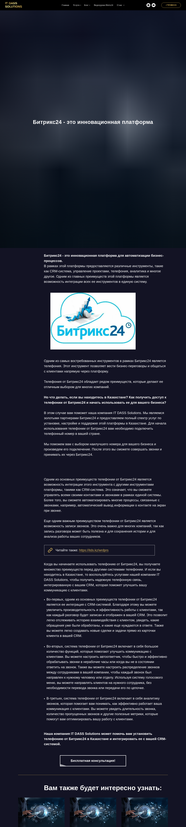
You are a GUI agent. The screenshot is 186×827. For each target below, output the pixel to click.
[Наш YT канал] (154, 5)
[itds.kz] (148, 5)
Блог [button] (86, 5)
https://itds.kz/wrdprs (94, 550)
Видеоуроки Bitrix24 (103, 5)
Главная (65, 5)
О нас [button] (120, 5)
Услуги (76, 5)
